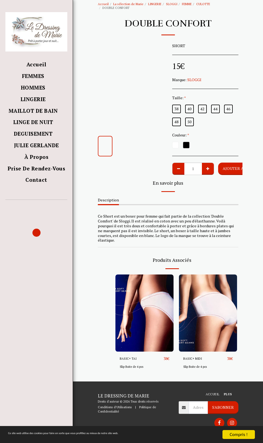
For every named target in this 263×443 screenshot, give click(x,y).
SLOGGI (171, 4)
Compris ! (239, 434)
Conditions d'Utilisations (115, 407)
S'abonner (223, 407)
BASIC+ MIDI (195, 358)
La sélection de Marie (128, 4)
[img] (144, 313)
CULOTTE (203, 4)
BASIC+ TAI (130, 358)
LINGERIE (154, 4)
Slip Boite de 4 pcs (132, 367)
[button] (36, 207)
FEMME (187, 4)
